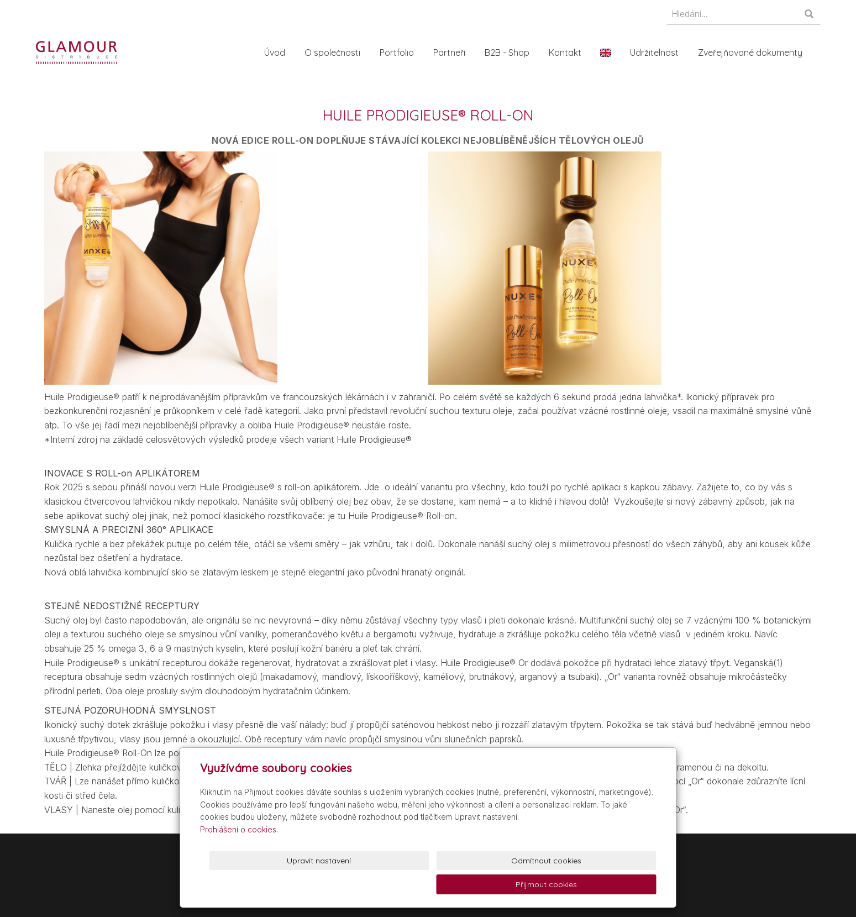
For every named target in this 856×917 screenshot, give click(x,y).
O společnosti (336, 52)
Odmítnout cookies (522, 884)
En (610, 52)
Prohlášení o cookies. (239, 852)
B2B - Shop (511, 52)
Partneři (453, 52)
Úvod (278, 52)
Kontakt (569, 52)
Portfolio (401, 52)
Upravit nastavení (430, 884)
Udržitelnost (658, 52)
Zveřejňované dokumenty (754, 52)
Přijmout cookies (614, 884)
